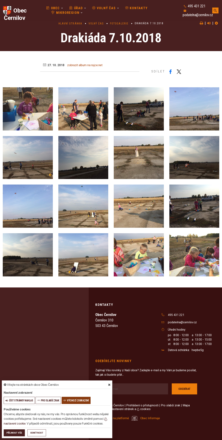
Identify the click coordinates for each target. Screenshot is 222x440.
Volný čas (104, 8)
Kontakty (136, 8)
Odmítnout (36, 432)
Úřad (76, 8)
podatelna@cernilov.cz (198, 15)
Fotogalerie (119, 23)
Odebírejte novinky (113, 361)
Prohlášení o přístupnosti (142, 405)
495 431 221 (196, 6)
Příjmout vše (14, 432)
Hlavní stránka (70, 23)
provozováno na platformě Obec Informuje (127, 418)
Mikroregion (65, 13)
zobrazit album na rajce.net (84, 65)
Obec (53, 8)
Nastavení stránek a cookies (129, 409)
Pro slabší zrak (170, 405)
